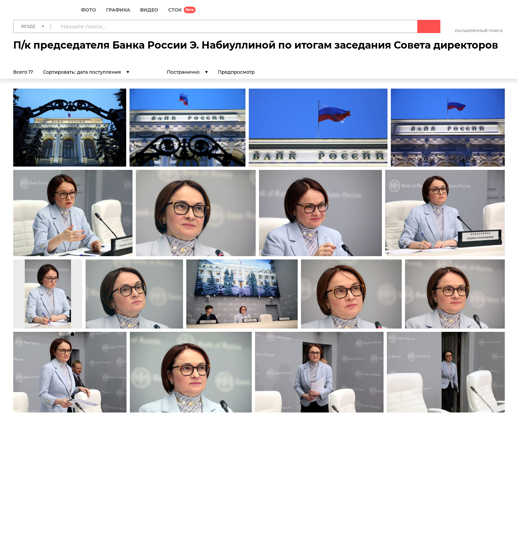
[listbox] (103, 72)
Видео (149, 10)
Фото (88, 10)
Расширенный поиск (479, 30)
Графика (118, 10)
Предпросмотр (242, 72)
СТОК (175, 10)
